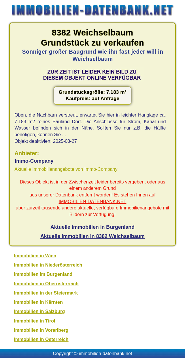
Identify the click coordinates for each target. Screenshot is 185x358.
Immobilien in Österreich (41, 339)
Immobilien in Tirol (34, 320)
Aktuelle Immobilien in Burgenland (92, 227)
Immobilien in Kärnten (38, 302)
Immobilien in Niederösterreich (48, 264)
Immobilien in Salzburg (39, 311)
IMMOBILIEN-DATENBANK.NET (93, 201)
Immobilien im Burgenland (43, 274)
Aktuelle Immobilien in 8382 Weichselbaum (92, 236)
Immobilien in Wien (35, 255)
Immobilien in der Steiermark (46, 292)
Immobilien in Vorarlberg (41, 330)
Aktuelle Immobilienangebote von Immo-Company (65, 169)
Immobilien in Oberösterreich (46, 283)
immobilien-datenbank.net (105, 353)
